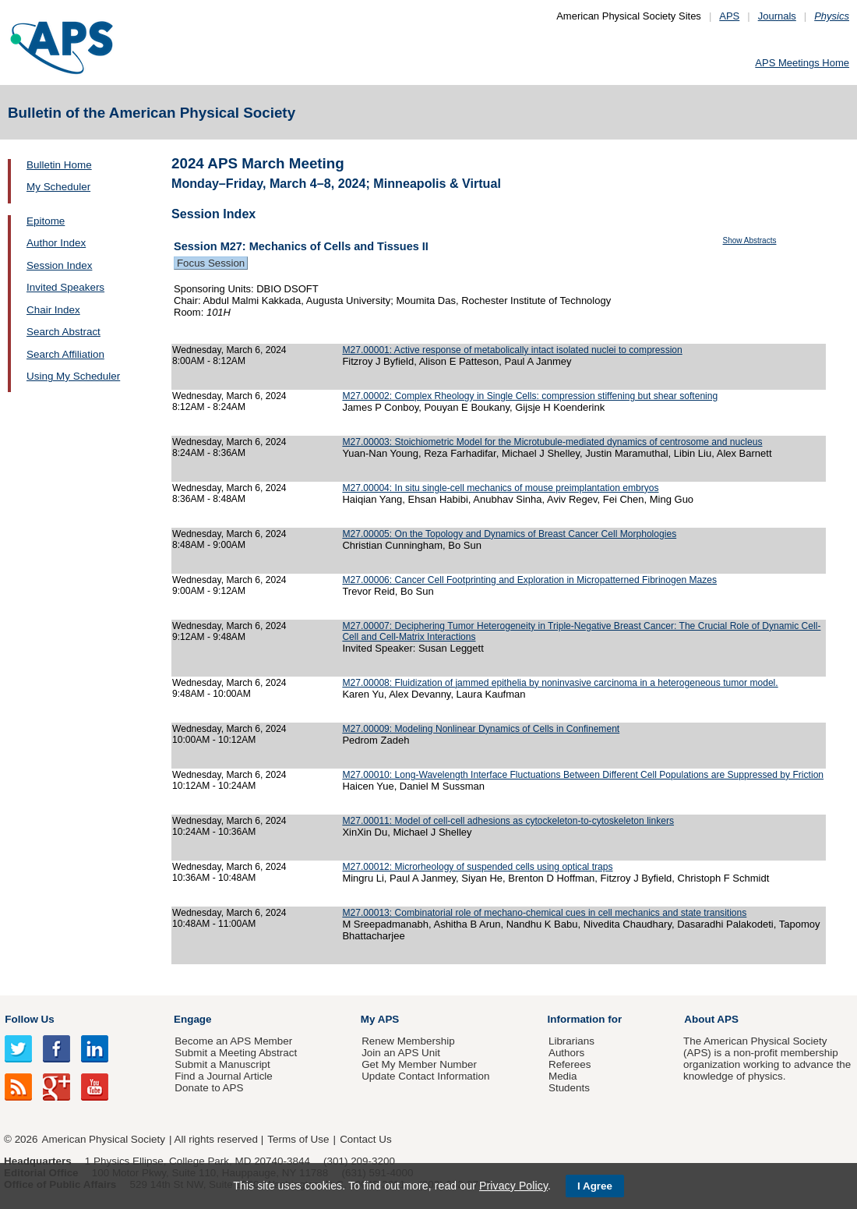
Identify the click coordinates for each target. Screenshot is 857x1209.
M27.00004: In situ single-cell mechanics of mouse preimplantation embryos (500, 488)
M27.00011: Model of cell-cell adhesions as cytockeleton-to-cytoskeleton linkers (508, 820)
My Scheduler (58, 187)
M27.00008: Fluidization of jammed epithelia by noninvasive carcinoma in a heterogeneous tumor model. (560, 682)
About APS (711, 1019)
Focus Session (211, 263)
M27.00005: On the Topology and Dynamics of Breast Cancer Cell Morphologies (509, 533)
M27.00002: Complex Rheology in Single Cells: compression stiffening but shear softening (530, 396)
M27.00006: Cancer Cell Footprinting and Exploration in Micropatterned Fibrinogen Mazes (529, 579)
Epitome (45, 221)
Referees (569, 1064)
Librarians (571, 1041)
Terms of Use (298, 1139)
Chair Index (53, 310)
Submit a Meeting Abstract (236, 1053)
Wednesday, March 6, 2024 (229, 350)
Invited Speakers (65, 287)
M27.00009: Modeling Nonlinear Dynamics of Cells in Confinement (480, 728)
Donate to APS (209, 1088)
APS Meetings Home (802, 63)
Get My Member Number (419, 1064)
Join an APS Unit (400, 1053)
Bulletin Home (59, 165)
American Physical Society (103, 1139)
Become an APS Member (233, 1041)
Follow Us (29, 1019)
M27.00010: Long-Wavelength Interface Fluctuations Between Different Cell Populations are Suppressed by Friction (582, 774)
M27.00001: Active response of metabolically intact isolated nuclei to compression (512, 350)
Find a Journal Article (223, 1076)
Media (562, 1076)
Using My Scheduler (73, 376)
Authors (566, 1053)
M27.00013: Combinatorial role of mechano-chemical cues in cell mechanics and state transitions (544, 912)
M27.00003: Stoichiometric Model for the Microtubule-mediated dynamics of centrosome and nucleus (552, 442)
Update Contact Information (425, 1076)
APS (729, 16)
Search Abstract (63, 332)
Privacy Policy (513, 1185)
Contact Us (365, 1139)
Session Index (59, 265)
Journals (777, 16)
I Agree (594, 1186)
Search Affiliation (65, 354)
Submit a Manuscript (222, 1064)
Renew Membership (408, 1041)
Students (569, 1088)
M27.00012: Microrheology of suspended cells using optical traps (477, 866)
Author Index (56, 243)
